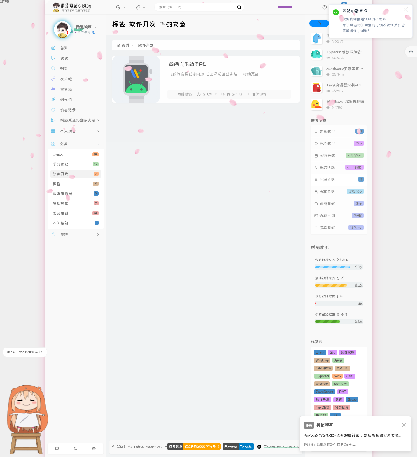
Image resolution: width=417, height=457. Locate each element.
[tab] (319, 23)
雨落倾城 (184, 94)
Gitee (352, 399)
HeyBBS (322, 407)
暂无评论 (259, 94)
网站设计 (340, 384)
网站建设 (76, 213)
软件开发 (76, 174)
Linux (76, 154)
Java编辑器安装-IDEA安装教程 (354, 85)
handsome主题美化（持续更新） (354, 68)
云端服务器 (76, 193)
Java (338, 360)
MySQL (342, 368)
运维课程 (347, 352)
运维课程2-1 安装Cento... (336, 444)
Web (337, 376)
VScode (322, 384)
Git (332, 352)
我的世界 (341, 407)
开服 (335, 415)
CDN (349, 376)
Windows (322, 360)
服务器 (321, 415)
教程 (76, 184)
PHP (342, 391)
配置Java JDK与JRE (345, 101)
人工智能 (76, 223)
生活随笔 (76, 203)
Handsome (323, 368)
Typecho (322, 376)
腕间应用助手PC (187, 64)
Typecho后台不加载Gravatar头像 (356, 52)
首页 (122, 45)
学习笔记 (76, 164)
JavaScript (324, 391)
